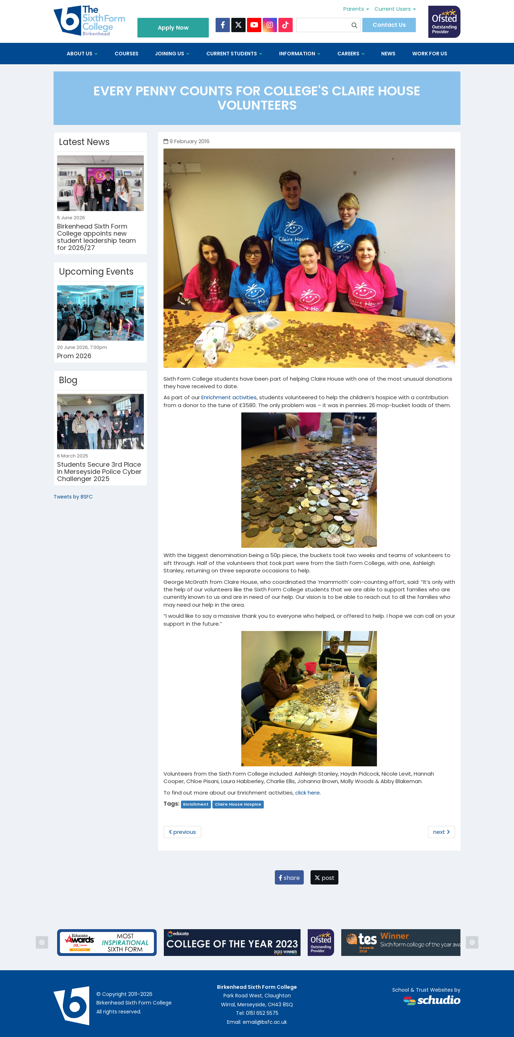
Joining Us (172, 53)
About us (82, 53)
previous (182, 832)
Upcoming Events (96, 271)
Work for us (429, 53)
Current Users (395, 8)
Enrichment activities (229, 397)
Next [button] (472, 942)
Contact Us (389, 25)
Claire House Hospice (238, 804)
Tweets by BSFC (73, 496)
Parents (356, 8)
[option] (107, 942)
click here (307, 792)
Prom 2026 (74, 355)
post (324, 878)
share (289, 878)
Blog (68, 380)
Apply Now (173, 28)
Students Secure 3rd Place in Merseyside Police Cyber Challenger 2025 (99, 471)
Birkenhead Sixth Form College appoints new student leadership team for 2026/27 (96, 237)
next (441, 832)
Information (300, 53)
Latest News (84, 142)
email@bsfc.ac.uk (265, 1022)
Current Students (234, 53)
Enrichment (195, 804)
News (388, 53)
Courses (126, 53)
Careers (351, 53)
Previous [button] (42, 942)
